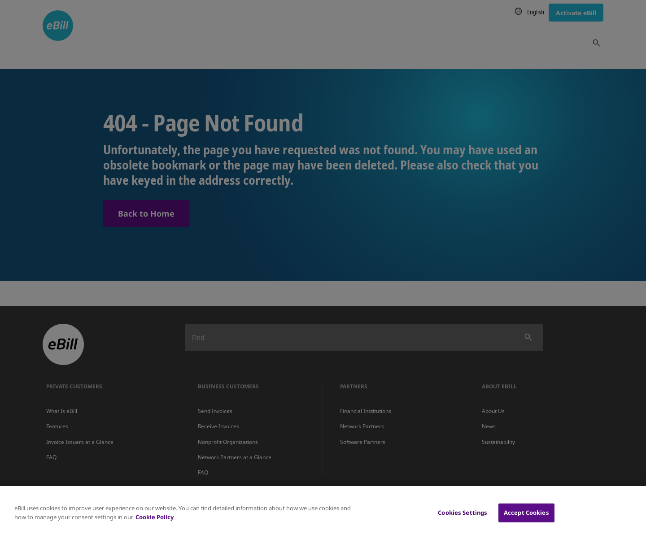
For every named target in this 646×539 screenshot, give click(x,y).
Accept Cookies (526, 518)
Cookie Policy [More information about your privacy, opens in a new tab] (154, 523)
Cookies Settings (462, 518)
